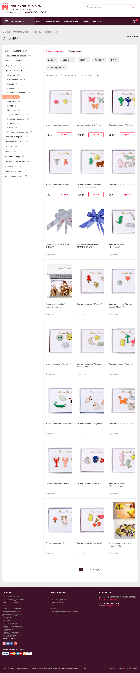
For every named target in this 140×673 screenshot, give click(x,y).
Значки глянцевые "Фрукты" (89, 543)
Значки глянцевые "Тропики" (121, 363)
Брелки (12, 84)
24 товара (100, 75)
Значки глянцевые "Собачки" (121, 184)
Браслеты (13, 101)
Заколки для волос (17, 114)
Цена (50, 60)
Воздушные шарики (17, 137)
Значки (12, 97)
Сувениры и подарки (41, 32)
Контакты (97, 21)
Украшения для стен (16, 176)
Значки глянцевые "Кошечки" (121, 423)
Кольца (12, 88)
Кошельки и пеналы (18, 119)
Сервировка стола (16, 51)
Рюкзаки (12, 123)
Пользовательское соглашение (64, 611)
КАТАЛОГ (7, 592)
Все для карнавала (16, 61)
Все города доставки (108, 599)
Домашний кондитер (16, 142)
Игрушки (11, 66)
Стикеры (13, 75)
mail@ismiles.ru (112, 605)
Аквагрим (11, 146)
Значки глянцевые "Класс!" (58, 184)
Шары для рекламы (15, 171)
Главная (6, 32)
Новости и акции (71, 21)
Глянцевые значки (54, 51)
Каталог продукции (21, 32)
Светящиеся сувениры (19, 79)
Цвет (82, 60)
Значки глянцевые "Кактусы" (121, 124)
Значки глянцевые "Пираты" (89, 483)
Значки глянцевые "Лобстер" (58, 483)
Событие (67, 60)
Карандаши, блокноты (18, 93)
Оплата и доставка (52, 21)
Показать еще (75, 51)
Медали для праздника (19, 132)
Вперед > (95, 569)
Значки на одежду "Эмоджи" (58, 363)
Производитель (55, 67)
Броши (12, 106)
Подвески (13, 110)
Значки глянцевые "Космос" (89, 304)
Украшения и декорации (18, 56)
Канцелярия (13, 166)
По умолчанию (67, 75)
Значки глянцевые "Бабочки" (89, 124)
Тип (112, 60)
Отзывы (85, 21)
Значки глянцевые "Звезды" (58, 124)
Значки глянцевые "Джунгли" (59, 423)
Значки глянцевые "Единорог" (90, 423)
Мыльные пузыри (14, 156)
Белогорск (9, 13)
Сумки (12, 128)
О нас (38, 21)
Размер (97, 60)
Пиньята (10, 151)
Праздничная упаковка (17, 161)
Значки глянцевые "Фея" (56, 543)
